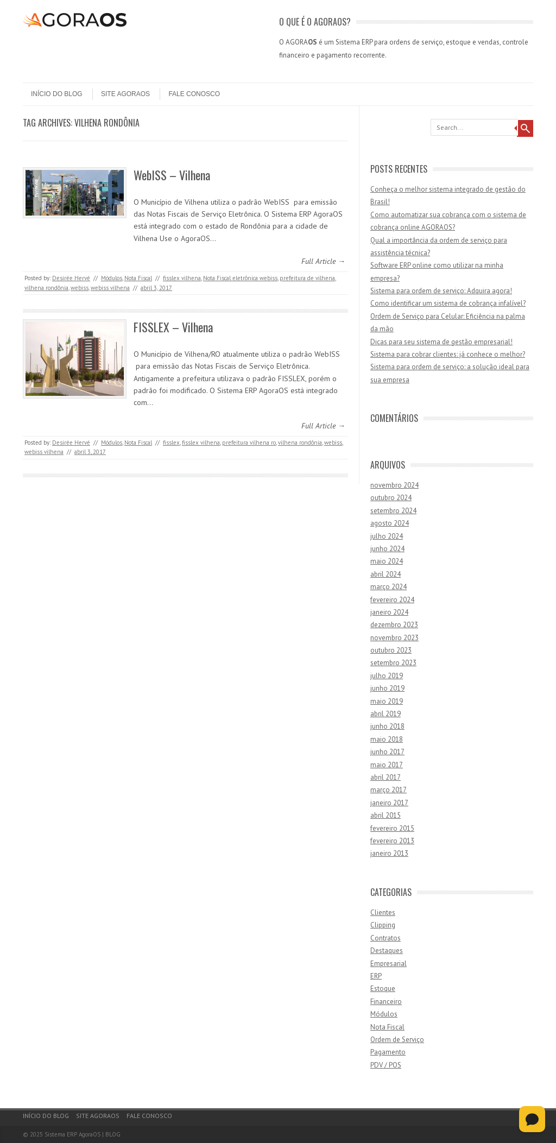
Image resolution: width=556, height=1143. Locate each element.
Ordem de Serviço (397, 1039)
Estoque (382, 988)
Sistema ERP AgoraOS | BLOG (83, 1134)
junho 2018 (387, 726)
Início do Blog (57, 94)
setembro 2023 (393, 662)
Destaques (386, 950)
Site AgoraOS (125, 94)
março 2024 (388, 586)
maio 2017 (386, 764)
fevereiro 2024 (392, 599)
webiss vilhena (110, 288)
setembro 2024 (393, 510)
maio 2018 (386, 739)
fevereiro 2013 (392, 840)
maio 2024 (386, 561)
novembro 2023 (394, 637)
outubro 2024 (391, 497)
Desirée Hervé (71, 278)
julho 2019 (386, 675)
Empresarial (388, 963)
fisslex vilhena (182, 278)
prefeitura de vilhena (307, 278)
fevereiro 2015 (392, 828)
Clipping (382, 925)
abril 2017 (385, 777)
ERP (376, 976)
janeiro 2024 (389, 612)
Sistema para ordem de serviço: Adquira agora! (441, 290)
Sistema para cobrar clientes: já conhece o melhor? (447, 354)
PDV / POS (385, 1065)
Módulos (111, 278)
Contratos (385, 938)
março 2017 (388, 789)
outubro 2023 (391, 650)
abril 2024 (385, 574)
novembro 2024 (394, 485)
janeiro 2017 (389, 802)
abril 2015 (385, 815)
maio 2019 (386, 701)
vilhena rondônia (46, 288)
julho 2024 (386, 536)
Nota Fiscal (138, 278)
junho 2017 (387, 751)
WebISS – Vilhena (172, 175)
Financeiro (386, 1001)
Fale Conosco (194, 94)
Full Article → (323, 261)
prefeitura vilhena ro (249, 442)
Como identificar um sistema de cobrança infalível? (448, 303)
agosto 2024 (389, 523)
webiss (80, 288)
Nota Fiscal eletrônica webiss (240, 278)
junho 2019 (387, 688)
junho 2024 (387, 548)
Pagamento (388, 1052)
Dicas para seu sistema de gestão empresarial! (441, 341)
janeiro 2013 (389, 853)
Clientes (382, 912)
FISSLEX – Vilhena (173, 327)
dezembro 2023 (394, 624)
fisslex (171, 442)
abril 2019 (385, 713)
